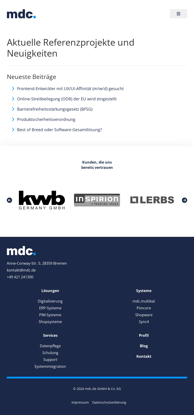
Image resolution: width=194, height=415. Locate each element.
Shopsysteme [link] (50, 321)
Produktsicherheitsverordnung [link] (46, 119)
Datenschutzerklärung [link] (109, 402)
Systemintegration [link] (50, 366)
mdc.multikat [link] (144, 301)
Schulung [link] (50, 352)
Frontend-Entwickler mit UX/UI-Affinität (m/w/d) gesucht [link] (70, 88)
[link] (21, 13)
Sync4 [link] (144, 321)
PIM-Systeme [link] (50, 314)
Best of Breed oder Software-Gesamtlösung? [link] (59, 129)
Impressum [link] (80, 402)
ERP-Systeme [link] (50, 308)
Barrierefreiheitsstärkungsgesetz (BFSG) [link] (54, 109)
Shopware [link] (144, 314)
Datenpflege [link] (50, 345)
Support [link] (50, 359)
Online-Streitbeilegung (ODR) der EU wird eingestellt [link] (67, 99)
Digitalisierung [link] (50, 301)
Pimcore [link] (144, 308)
